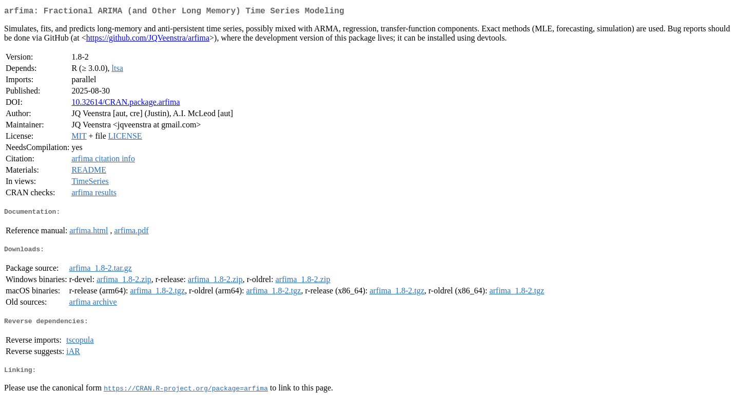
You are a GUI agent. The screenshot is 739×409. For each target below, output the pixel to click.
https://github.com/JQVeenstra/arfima (147, 39)
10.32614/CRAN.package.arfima (125, 104)
